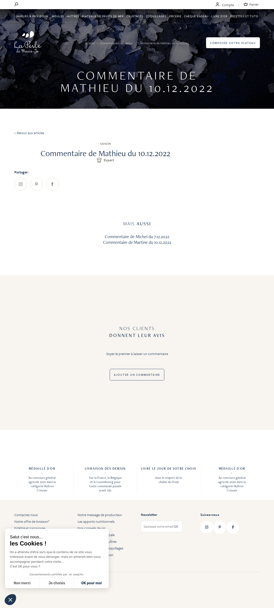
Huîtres (73, 16)
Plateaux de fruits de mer (103, 16)
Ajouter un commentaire (137, 375)
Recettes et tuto (244, 16)
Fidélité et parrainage (29, 528)
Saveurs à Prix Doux (32, 16)
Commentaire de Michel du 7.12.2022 (137, 236)
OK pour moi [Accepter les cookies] (91, 583)
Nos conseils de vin (91, 528)
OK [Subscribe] (176, 526)
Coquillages (156, 16)
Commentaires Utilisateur (117, 43)
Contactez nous (26, 514)
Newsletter (149, 514)
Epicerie (175, 16)
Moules (58, 16)
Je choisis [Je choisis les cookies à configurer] (56, 583)
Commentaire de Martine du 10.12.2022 (137, 242)
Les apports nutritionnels (96, 521)
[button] (10, 600)
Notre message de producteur (100, 514)
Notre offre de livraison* (31, 521)
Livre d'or (219, 16)
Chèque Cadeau (196, 16)
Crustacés (134, 16)
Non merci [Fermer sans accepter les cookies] (22, 583)
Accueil (90, 43)
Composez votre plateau (233, 43)
